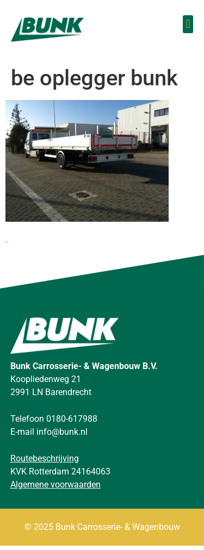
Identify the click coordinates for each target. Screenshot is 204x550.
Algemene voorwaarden (55, 489)
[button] (188, 24)
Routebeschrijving (44, 463)
